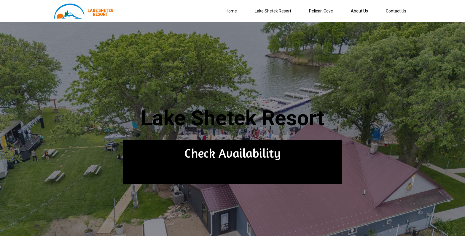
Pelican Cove (321, 11)
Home (231, 11)
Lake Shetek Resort (273, 11)
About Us (359, 11)
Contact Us (396, 11)
